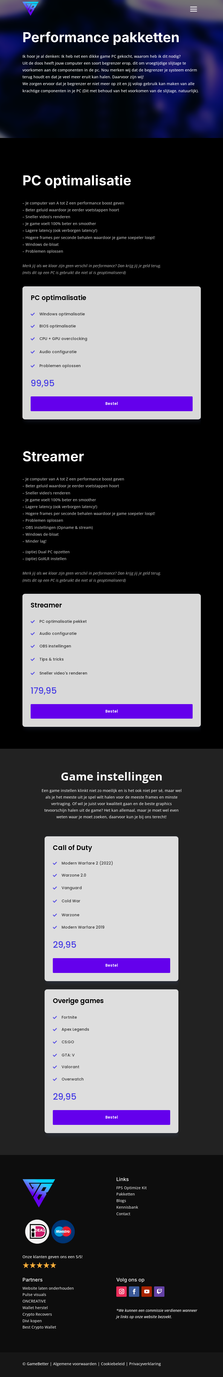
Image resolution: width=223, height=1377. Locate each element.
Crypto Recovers (37, 1314)
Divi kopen (32, 1320)
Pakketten (125, 1194)
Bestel (111, 403)
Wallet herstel (35, 1307)
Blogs (121, 1200)
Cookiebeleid (113, 1363)
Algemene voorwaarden (75, 1363)
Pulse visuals (34, 1294)
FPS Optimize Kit (131, 1187)
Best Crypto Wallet (39, 1327)
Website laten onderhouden (48, 1288)
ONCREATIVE (34, 1301)
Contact (123, 1213)
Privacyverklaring (145, 1363)
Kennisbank (127, 1207)
